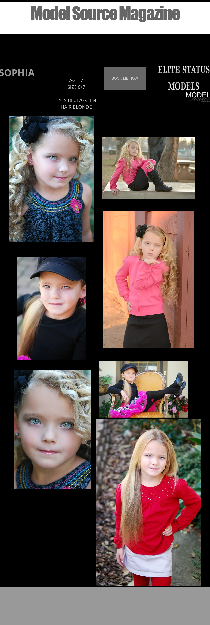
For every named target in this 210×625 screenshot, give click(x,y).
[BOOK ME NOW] (125, 78)
